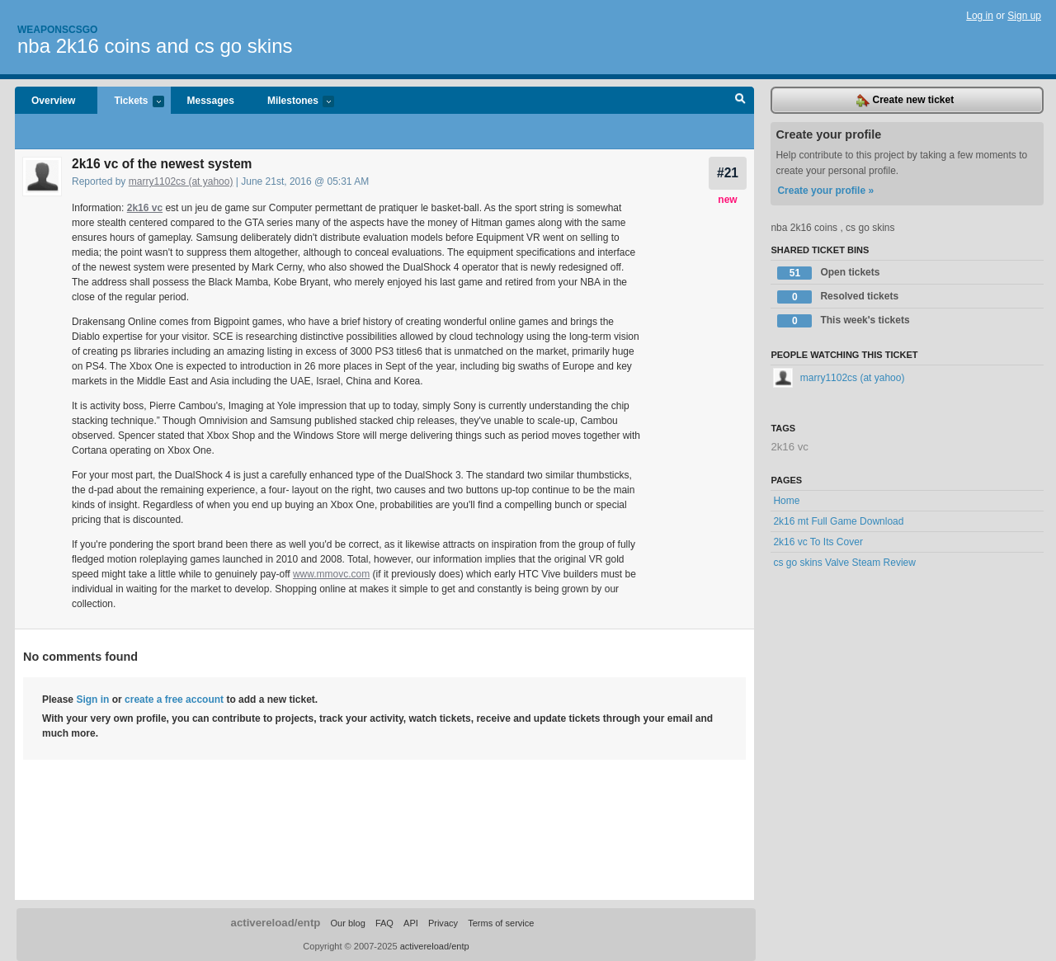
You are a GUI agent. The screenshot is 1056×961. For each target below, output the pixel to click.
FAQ (384, 923)
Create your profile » (825, 190)
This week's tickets (843, 320)
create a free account (174, 699)
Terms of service (501, 923)
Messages (210, 100)
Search (740, 101)
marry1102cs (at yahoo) (181, 181)
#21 (727, 173)
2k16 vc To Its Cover (818, 542)
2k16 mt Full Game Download (838, 521)
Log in (979, 15)
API (410, 923)
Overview (53, 100)
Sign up (1024, 15)
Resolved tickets (837, 297)
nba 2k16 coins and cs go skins (155, 46)
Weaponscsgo (57, 29)
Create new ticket (905, 100)
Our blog (347, 923)
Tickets (130, 102)
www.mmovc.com (331, 574)
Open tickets (828, 273)
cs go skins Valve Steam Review (844, 562)
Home (786, 500)
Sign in (92, 699)
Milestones (292, 102)
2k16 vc (145, 208)
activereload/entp (276, 922)
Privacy (443, 923)
